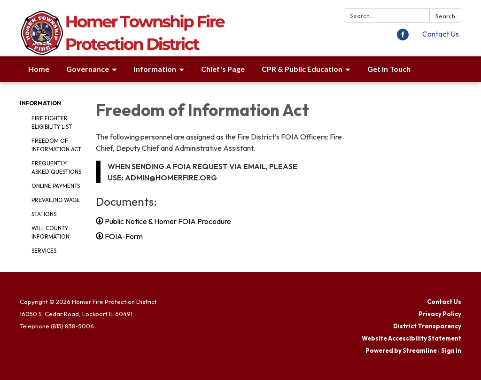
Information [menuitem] (155, 68)
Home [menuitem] (38, 68)
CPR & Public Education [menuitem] (302, 68)
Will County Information (50, 232)
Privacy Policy (440, 314)
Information (40, 103)
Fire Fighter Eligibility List (51, 122)
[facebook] (403, 37)
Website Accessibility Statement (411, 338)
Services (43, 250)
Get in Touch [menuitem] (389, 68)
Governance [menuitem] (87, 68)
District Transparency (427, 326)
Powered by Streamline (401, 350)
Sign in (451, 350)
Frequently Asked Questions (56, 167)
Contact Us (440, 34)
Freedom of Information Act (56, 145)
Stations (43, 213)
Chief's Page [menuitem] (223, 68)
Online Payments (55, 185)
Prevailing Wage (55, 199)
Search (445, 16)
